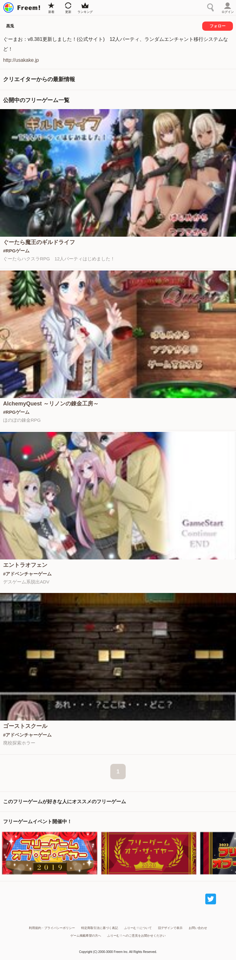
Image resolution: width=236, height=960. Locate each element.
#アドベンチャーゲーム (27, 573)
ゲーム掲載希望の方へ (85, 935)
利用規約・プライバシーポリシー (52, 928)
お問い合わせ (198, 928)
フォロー (218, 26)
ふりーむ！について (138, 928)
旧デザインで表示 (170, 928)
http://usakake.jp (21, 60)
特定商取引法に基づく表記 (99, 928)
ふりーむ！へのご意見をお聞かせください (136, 935)
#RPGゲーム (16, 250)
